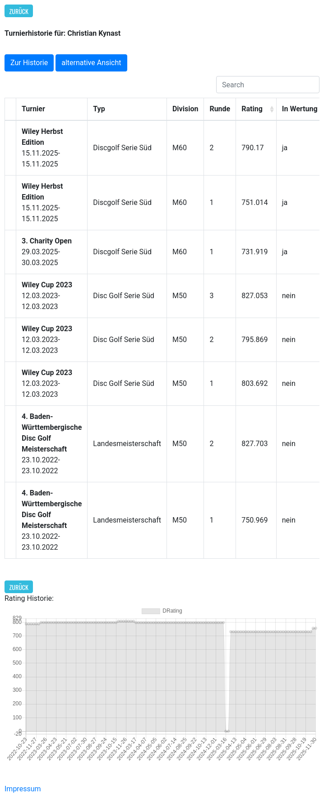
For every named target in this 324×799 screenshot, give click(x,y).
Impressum (23, 789)
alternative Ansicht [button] (91, 62)
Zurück (18, 11)
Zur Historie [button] (29, 62)
